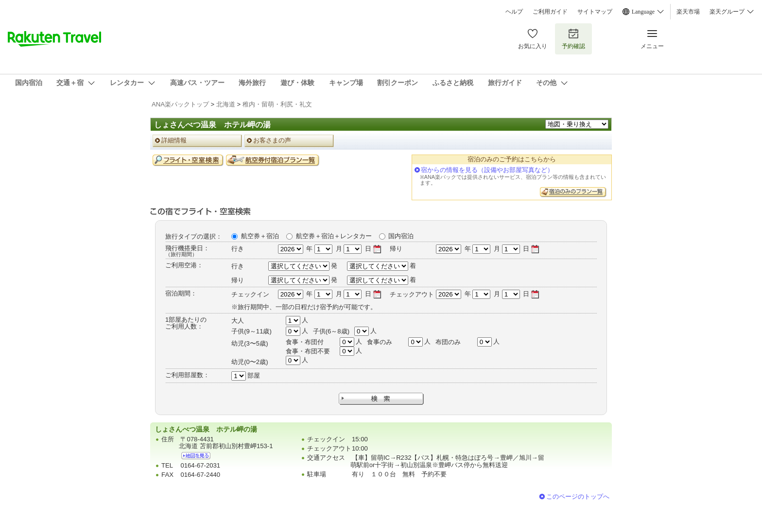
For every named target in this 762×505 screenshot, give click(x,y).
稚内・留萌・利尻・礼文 (277, 104)
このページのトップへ (577, 496)
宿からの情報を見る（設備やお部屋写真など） (487, 170)
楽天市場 (688, 11)
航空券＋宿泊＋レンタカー (334, 236)
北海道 (225, 104)
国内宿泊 (401, 236)
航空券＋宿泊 (260, 236)
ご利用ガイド (550, 11)
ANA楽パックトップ (180, 104)
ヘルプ (514, 11)
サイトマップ (594, 11)
